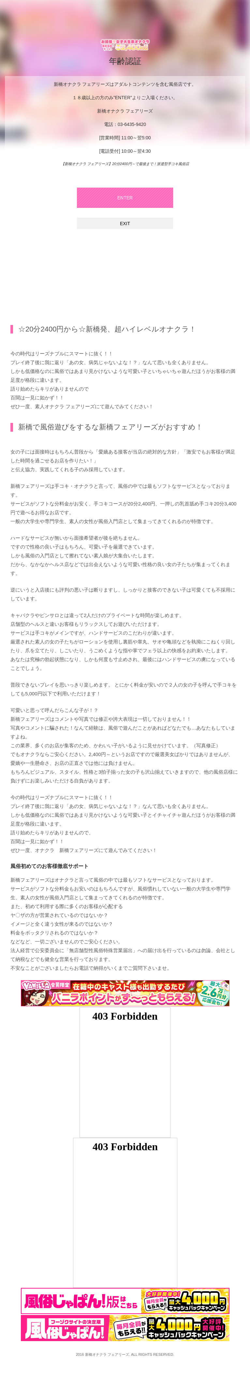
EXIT (125, 223)
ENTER (125, 197)
